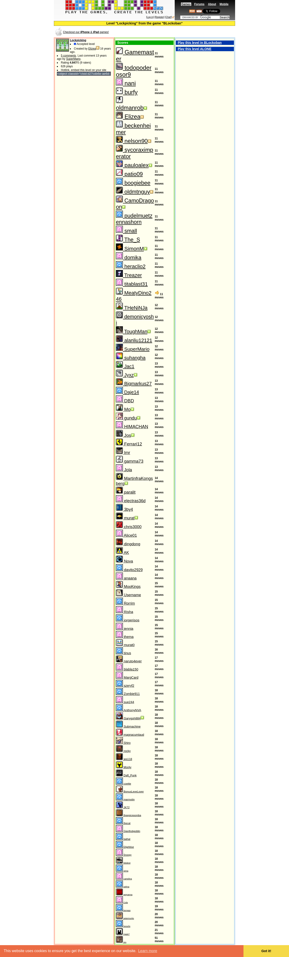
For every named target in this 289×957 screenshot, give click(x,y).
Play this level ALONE (194, 49)
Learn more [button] (147, 951)
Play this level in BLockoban (200, 42)
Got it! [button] (266, 951)
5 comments (68, 55)
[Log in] (150, 17)
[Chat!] (168, 17)
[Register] (159, 17)
